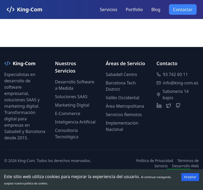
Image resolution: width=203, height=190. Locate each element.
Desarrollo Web (185, 165)
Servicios (108, 9)
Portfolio (134, 9)
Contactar (182, 9)
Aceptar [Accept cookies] (190, 176)
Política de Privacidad (154, 160)
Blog (155, 9)
